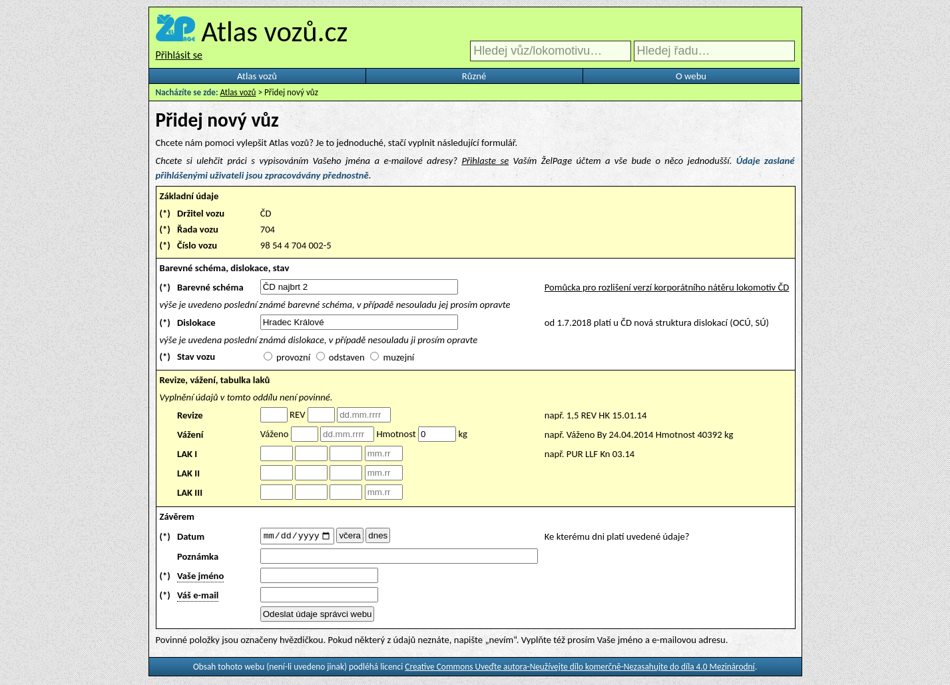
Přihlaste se (485, 161)
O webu (691, 76)
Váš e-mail (197, 597)
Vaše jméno (200, 578)
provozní (293, 357)
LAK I (187, 454)
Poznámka (197, 558)
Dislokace (196, 323)
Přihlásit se (179, 55)
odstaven (347, 357)
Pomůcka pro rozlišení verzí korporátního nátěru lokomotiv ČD (667, 287)
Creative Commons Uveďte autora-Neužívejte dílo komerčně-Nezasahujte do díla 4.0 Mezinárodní (579, 668)
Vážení (190, 434)
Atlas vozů (257, 76)
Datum (190, 537)
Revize (190, 415)
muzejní (398, 357)
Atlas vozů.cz (274, 31)
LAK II (188, 473)
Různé (474, 76)
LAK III (189, 492)
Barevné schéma (210, 287)
